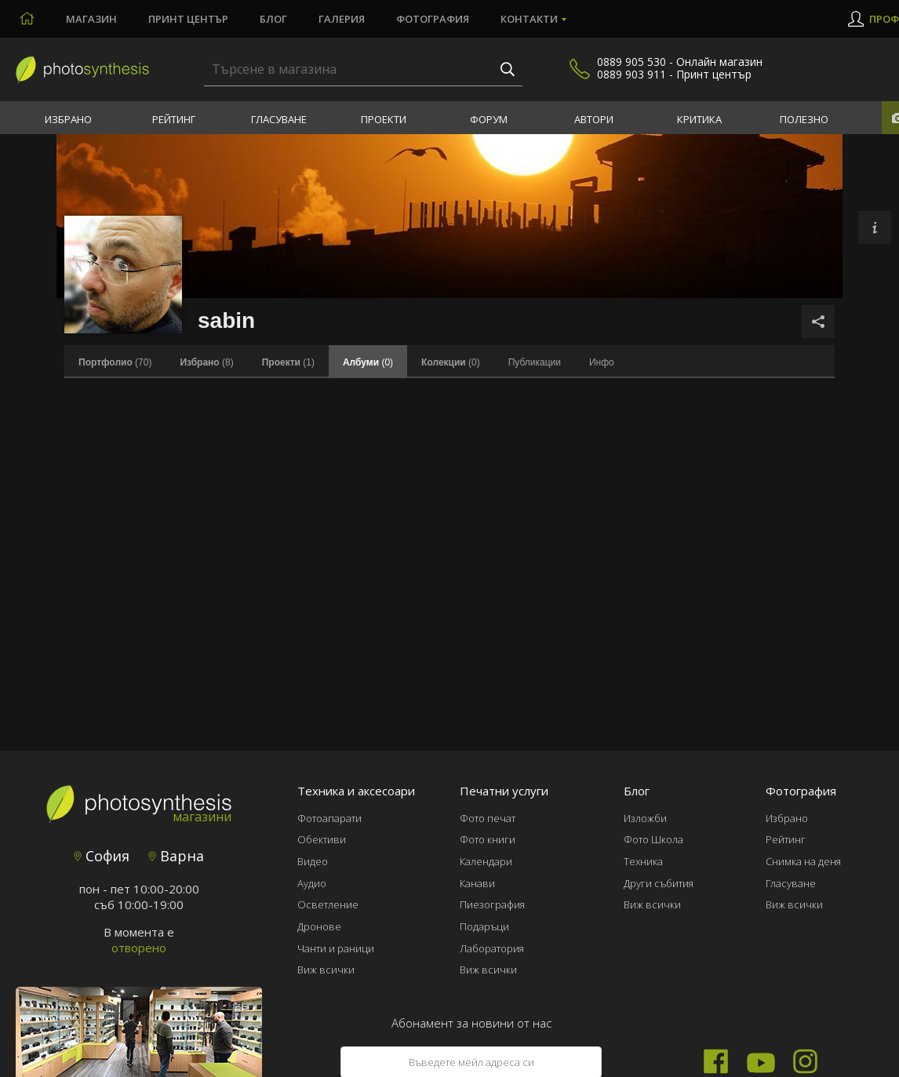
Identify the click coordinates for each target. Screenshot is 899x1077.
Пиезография (492, 904)
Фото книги (487, 839)
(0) (450, 362)
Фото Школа (653, 839)
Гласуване (279, 119)
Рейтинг (173, 119)
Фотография (432, 19)
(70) (114, 362)
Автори (593, 119)
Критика (699, 119)
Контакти (529, 19)
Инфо (601, 362)
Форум (489, 119)
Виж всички (326, 969)
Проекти (383, 119)
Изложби (645, 818)
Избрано (68, 119)
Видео (312, 861)
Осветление (328, 904)
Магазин (91, 19)
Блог (273, 19)
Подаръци (484, 926)
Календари (486, 861)
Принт (188, 19)
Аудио (311, 883)
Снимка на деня (803, 861)
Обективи (321, 839)
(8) (206, 362)
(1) (288, 362)
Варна (176, 855)
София (101, 855)
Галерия (341, 19)
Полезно (804, 119)
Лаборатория (492, 948)
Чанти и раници (335, 948)
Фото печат (487, 818)
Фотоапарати (329, 818)
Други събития (658, 883)
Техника (643, 861)
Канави (477, 883)
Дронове (319, 926)
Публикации (534, 362)
